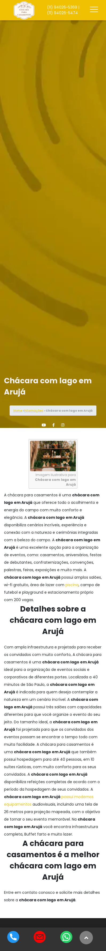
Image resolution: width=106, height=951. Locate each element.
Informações (33, 410)
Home (17, 410)
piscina (71, 584)
